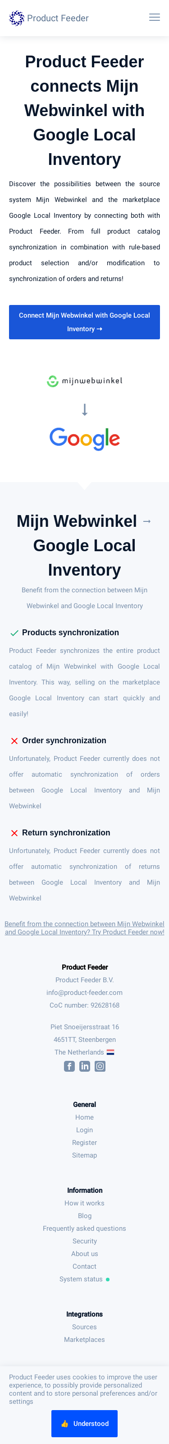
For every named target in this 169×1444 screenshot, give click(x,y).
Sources (84, 1327)
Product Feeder (85, 967)
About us (84, 1254)
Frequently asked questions (84, 1228)
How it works (84, 1203)
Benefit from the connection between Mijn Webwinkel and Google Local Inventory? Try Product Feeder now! (84, 928)
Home (84, 1117)
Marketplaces (84, 1340)
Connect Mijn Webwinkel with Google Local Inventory (84, 322)
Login (84, 1130)
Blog (84, 1216)
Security (85, 1241)
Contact (84, 1266)
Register (84, 1143)
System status (84, 1279)
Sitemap (84, 1155)
